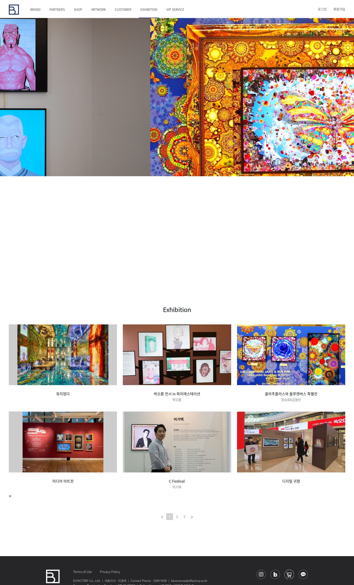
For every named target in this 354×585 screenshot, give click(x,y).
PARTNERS (57, 9)
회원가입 (339, 9)
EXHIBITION (148, 9)
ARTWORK (98, 9)
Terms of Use (82, 571)
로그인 (322, 9)
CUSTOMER (123, 9)
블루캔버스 (14, 10)
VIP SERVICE (175, 9)
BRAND (35, 9)
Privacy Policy (110, 571)
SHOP (78, 9)
